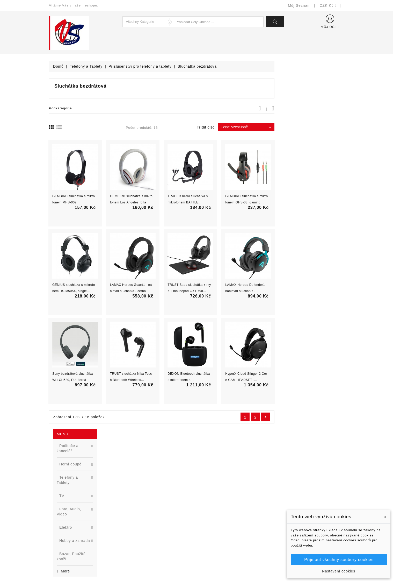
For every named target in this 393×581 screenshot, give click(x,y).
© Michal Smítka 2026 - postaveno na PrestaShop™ (196, 563)
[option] (80, 258)
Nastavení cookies (338, 571)
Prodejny (208, 546)
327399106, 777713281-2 (77, 523)
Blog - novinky (137, 523)
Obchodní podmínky (217, 507)
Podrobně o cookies (217, 523)
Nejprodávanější (139, 507)
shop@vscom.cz (69, 530)
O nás (205, 515)
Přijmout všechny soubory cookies (338, 559)
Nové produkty (137, 499)
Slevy (129, 491)
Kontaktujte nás (214, 530)
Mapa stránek (212, 538)
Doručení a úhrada (216, 491)
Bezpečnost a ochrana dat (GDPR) (230, 499)
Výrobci (131, 515)
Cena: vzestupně (316, 127)
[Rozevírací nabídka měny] (328, 5)
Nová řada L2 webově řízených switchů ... (89, 279)
